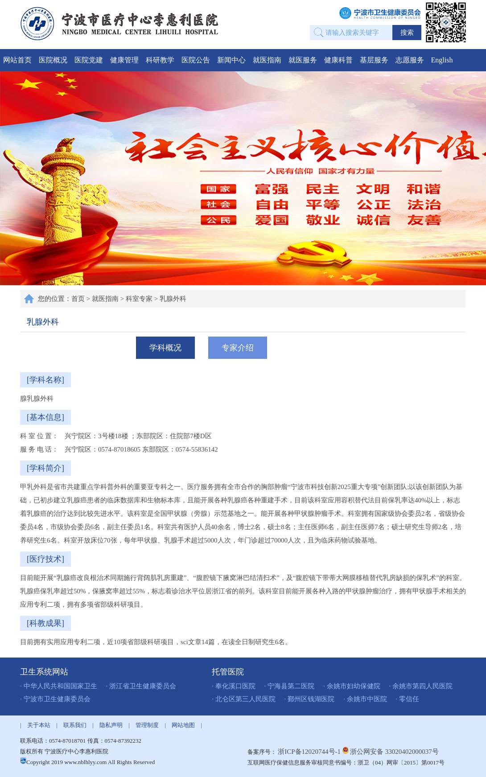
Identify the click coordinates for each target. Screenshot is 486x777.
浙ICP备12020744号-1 (310, 751)
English (442, 60)
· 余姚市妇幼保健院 (351, 686)
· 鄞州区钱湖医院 (309, 699)
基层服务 (374, 60)
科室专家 (139, 298)
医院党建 (88, 60)
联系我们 (74, 725)
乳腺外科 (173, 298)
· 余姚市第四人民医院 (421, 686)
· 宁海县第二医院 (289, 686)
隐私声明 (111, 725)
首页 (78, 298)
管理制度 (147, 725)
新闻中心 (231, 60)
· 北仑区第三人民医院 (244, 699)
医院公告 (195, 60)
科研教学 (160, 60)
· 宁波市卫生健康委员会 (55, 699)
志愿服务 (409, 60)
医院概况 (53, 60)
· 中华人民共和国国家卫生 (58, 686)
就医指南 (267, 60)
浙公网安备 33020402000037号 (394, 751)
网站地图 (183, 725)
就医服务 (302, 60)
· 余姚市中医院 (365, 699)
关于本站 (38, 725)
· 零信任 (408, 699)
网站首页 (17, 60)
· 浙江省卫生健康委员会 (141, 686)
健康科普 (338, 60)
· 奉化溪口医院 (233, 686)
